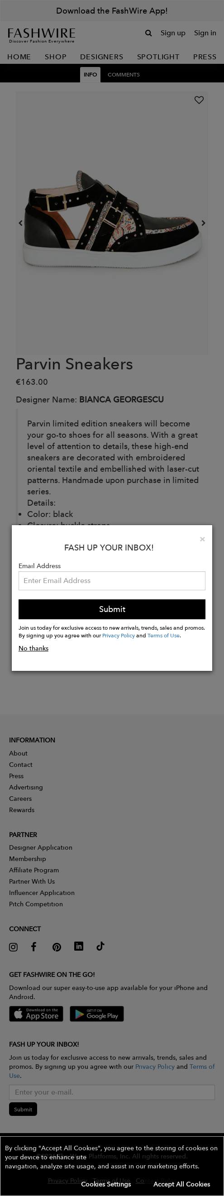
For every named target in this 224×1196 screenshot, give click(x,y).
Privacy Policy (118, 635)
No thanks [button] (33, 648)
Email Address (40, 566)
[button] (112, 1166)
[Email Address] (112, 580)
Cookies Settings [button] (106, 1184)
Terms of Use (164, 635)
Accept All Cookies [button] (181, 1184)
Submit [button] (112, 609)
